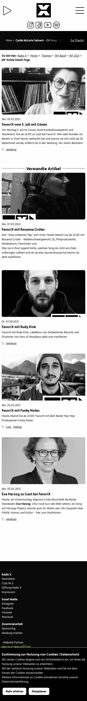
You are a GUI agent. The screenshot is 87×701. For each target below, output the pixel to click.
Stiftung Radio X (11, 587)
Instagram (8, 603)
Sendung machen (12, 633)
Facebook (7, 608)
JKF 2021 (74, 56)
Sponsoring (8, 628)
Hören (34, 56)
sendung (11, 149)
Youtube (7, 612)
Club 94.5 (7, 583)
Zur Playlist (77, 40)
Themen (46, 56)
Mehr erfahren (14, 691)
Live (8, 427)
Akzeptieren (39, 691)
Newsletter (8, 579)
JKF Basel (60, 56)
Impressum (8, 592)
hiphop (17, 427)
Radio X (22, 56)
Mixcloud (7, 617)
